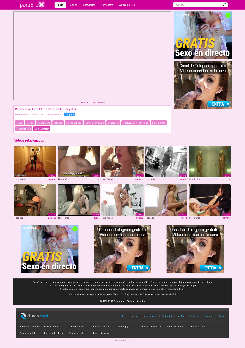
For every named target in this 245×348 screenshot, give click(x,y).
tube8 (97, 218)
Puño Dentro (158, 122)
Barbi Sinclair (42, 128)
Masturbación (24, 128)
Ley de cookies (149, 316)
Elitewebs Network (29, 326)
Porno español (27, 333)
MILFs (19, 122)
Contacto (194, 316)
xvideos (139, 218)
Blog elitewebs (101, 333)
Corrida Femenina (94, 122)
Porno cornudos (77, 333)
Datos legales (129, 316)
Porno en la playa (53, 333)
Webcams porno (175, 326)
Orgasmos (113, 122)
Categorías (89, 4)
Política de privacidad (173, 316)
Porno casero (198, 326)
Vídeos (73, 4)
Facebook (208, 316)
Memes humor (51, 326)
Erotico (29, 122)
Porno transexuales (152, 326)
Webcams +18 (127, 4)
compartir (70, 114)
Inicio (60, 4)
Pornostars (107, 4)
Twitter (221, 316)
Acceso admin (122, 339)
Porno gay (123, 326)
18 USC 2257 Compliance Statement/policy (122, 301)
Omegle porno (76, 326)
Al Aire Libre (44, 122)
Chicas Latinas (73, 122)
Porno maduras (101, 326)
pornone (52, 179)
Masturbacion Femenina (135, 122)
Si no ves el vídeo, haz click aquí (92, 102)
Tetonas (58, 122)
